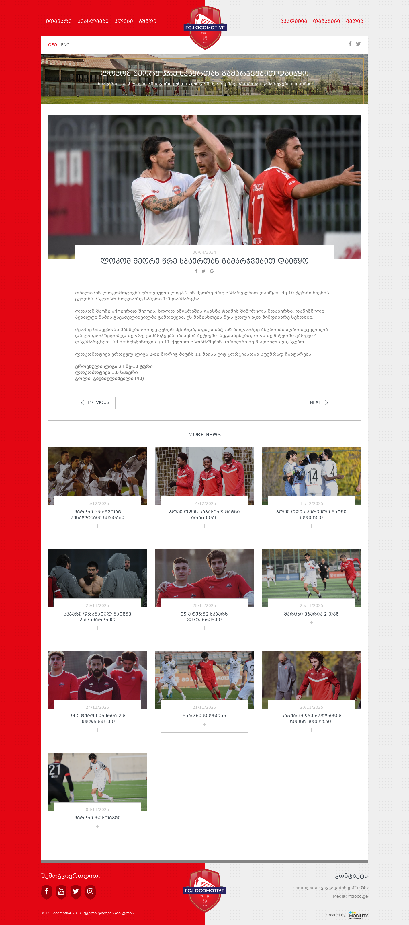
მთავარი (59, 22)
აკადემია (293, 22)
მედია (354, 22)
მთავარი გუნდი (169, 84)
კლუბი (123, 22)
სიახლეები (93, 22)
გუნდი (147, 22)
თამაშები (326, 22)
